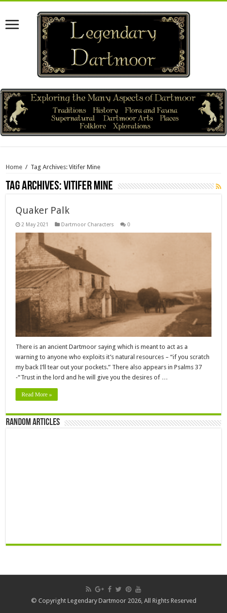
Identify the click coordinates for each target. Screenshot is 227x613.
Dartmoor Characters (87, 224)
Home (14, 167)
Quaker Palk (42, 210)
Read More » (36, 394)
